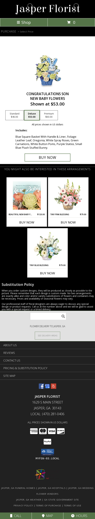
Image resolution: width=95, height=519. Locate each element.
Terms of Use (72, 505)
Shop (24, 22)
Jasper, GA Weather (28, 499)
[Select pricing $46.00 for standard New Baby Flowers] (15, 115)
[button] (47, 452)
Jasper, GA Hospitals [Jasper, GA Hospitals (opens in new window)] (52, 488)
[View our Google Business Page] (47, 388)
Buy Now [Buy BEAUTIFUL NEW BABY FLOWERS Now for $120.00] (26, 222)
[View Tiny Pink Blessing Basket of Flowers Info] (68, 195)
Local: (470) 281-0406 (47, 414)
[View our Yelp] (53, 388)
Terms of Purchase (48, 505)
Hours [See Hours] (79, 516)
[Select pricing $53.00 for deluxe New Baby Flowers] (31, 115)
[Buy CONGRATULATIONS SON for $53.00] (47, 158)
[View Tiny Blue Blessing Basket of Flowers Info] (48, 246)
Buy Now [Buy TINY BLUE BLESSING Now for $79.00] (47, 273)
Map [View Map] (47, 516)
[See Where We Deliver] (47, 335)
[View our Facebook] (41, 388)
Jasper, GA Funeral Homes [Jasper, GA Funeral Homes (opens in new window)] (18, 488)
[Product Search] (48, 316)
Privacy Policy (23, 505)
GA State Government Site (61, 499)
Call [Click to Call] (15, 516)
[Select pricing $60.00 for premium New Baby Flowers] (49, 115)
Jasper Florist (47, 8)
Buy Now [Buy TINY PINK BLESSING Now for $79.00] (68, 222)
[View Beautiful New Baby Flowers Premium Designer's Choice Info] (27, 195)
